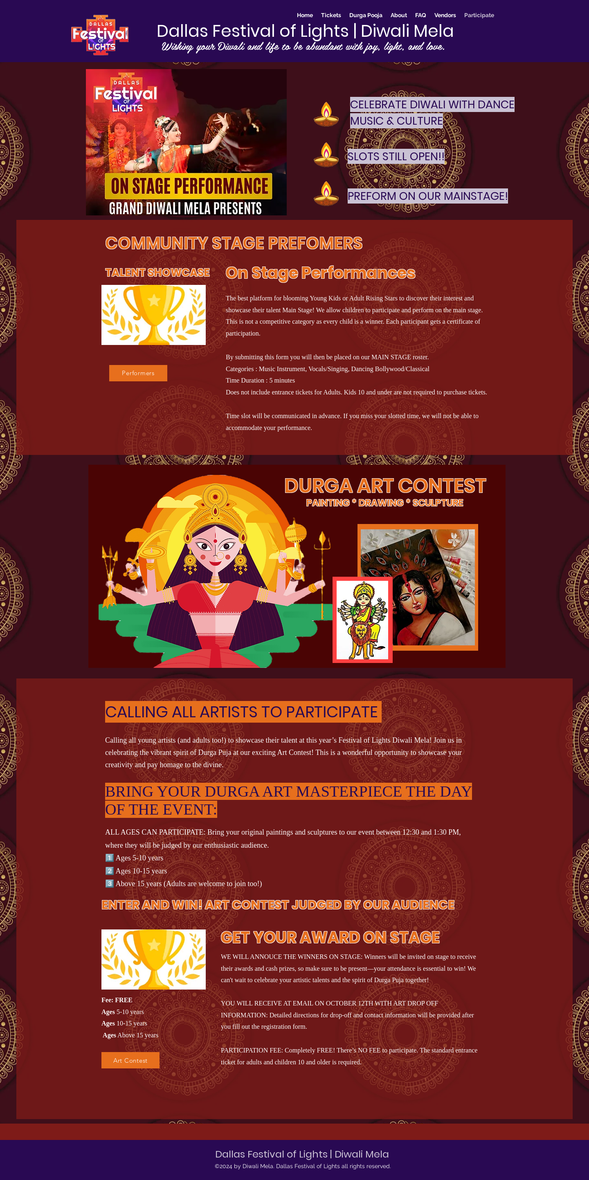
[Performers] (138, 373)
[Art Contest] (130, 1060)
